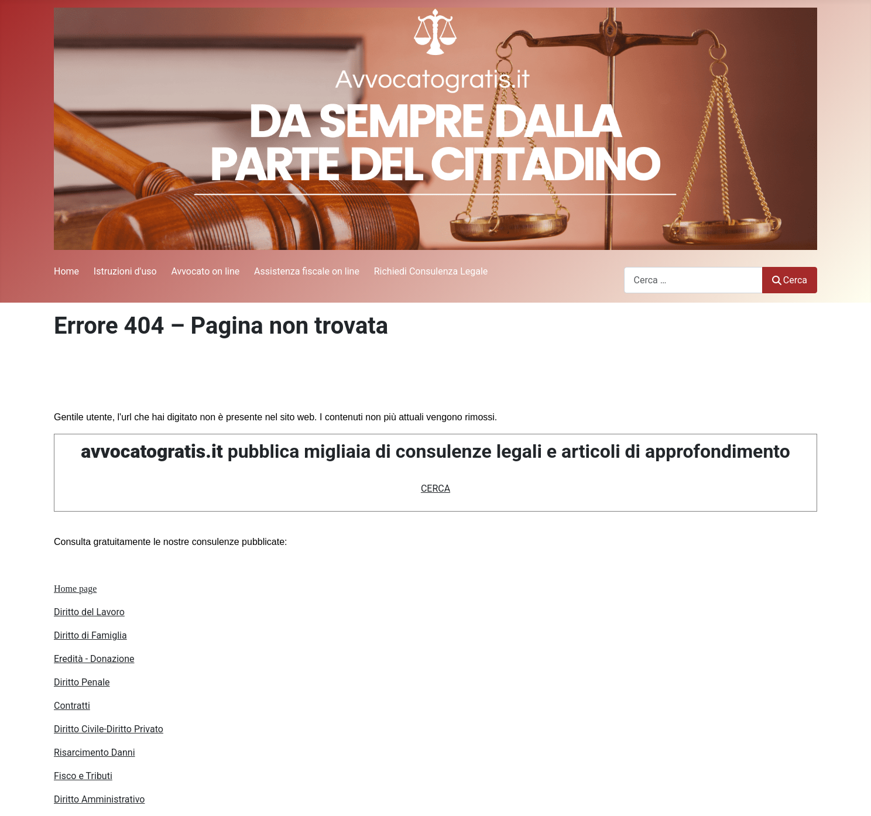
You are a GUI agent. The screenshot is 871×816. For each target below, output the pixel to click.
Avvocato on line (205, 271)
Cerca (789, 280)
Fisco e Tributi (83, 775)
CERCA (435, 488)
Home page (75, 589)
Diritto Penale (82, 682)
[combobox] (693, 280)
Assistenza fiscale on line (306, 271)
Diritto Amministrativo (99, 799)
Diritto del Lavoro (89, 612)
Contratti (72, 705)
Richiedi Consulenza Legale (431, 271)
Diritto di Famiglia (90, 635)
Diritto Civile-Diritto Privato (108, 729)
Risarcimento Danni (94, 752)
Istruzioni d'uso (125, 271)
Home (66, 271)
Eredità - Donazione (94, 658)
